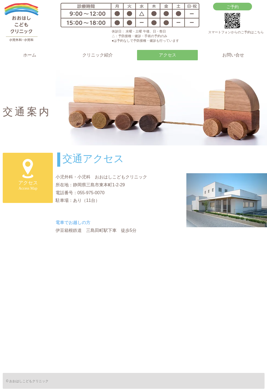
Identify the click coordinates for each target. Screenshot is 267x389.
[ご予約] (232, 6)
